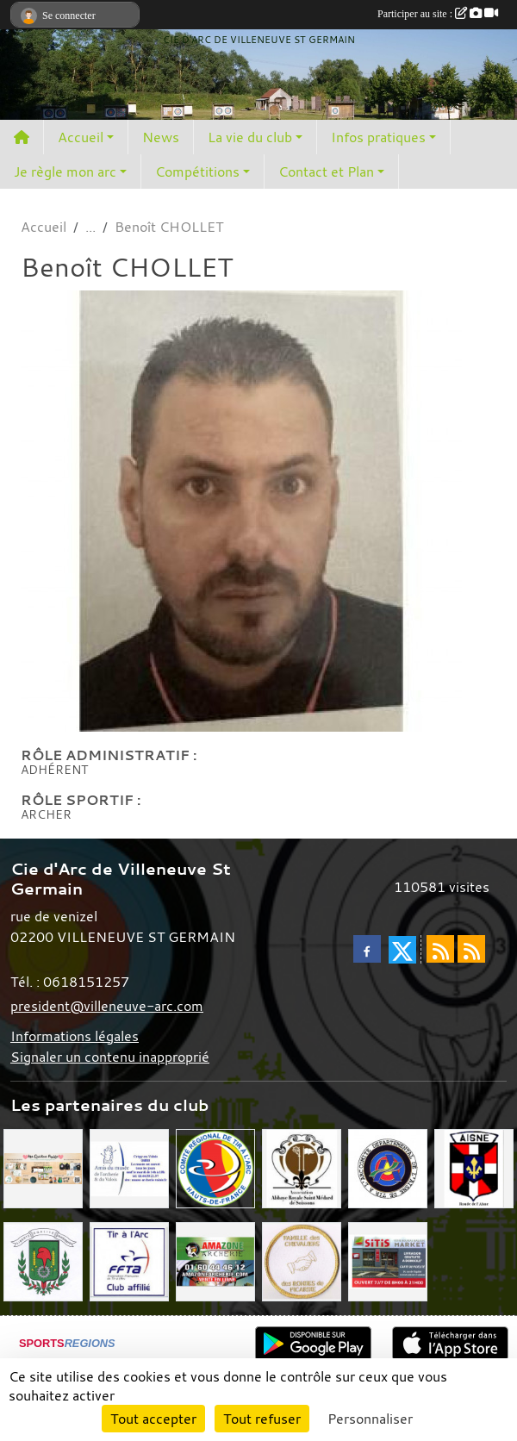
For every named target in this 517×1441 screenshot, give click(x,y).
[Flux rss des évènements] (471, 949)
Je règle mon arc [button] (65, 171)
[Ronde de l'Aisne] (474, 1166)
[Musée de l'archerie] (129, 1166)
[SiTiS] (387, 1260)
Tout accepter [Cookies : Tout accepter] (153, 1418)
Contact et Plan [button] (326, 171)
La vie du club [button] (250, 137)
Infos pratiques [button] (378, 137)
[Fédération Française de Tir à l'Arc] (129, 1260)
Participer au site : (437, 14)
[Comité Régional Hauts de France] (215, 1166)
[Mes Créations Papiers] (43, 1166)
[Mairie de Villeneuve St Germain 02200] (43, 1260)
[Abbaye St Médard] (301, 1166)
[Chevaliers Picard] (301, 1260)
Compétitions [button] (197, 171)
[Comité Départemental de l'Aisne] (387, 1166)
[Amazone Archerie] (215, 1260)
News (160, 137)
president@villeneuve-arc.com (106, 1005)
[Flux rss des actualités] (440, 949)
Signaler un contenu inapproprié (109, 1056)
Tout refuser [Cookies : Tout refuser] (262, 1418)
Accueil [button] (80, 137)
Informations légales (74, 1035)
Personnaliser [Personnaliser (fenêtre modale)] (370, 1418)
